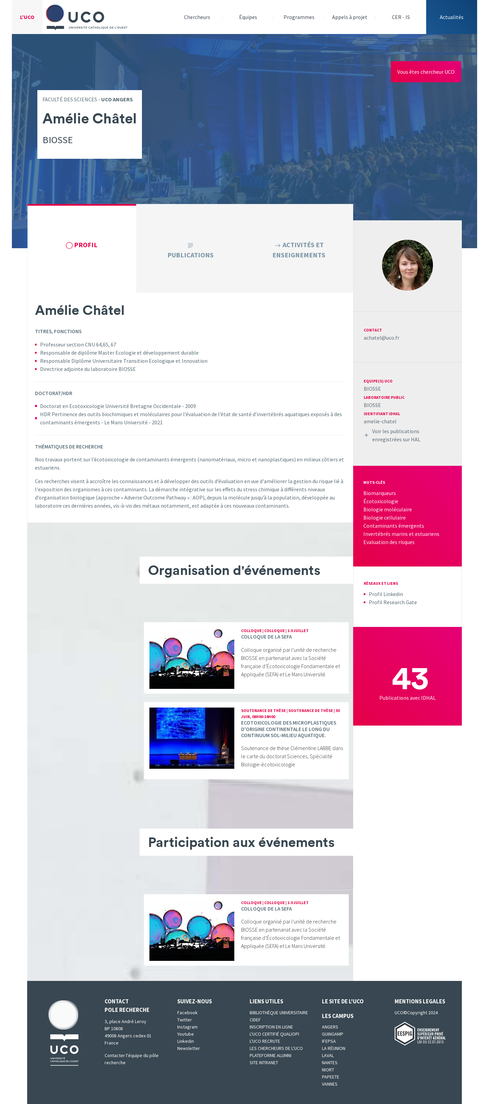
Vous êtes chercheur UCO (426, 71)
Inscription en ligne (271, 1027)
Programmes (299, 17)
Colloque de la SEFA (266, 636)
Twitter (184, 1020)
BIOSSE (372, 388)
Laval (328, 1055)
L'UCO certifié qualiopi (274, 1034)
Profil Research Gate (393, 602)
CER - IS (401, 17)
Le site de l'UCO (343, 1001)
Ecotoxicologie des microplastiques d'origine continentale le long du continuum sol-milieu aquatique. (288, 728)
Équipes (248, 17)
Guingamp (332, 1034)
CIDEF (255, 1020)
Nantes (330, 1062)
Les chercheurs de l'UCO (276, 1048)
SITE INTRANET (264, 1062)
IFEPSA (329, 1041)
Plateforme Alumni (270, 1055)
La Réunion (333, 1048)
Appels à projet (349, 17)
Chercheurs (197, 17)
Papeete (330, 1077)
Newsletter (188, 1048)
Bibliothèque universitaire (279, 1012)
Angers (330, 1027)
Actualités (452, 17)
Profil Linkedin (386, 594)
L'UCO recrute (265, 1041)
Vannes (330, 1084)
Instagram (187, 1027)
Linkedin (185, 1041)
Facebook (187, 1012)
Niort (328, 1070)
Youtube (185, 1034)
